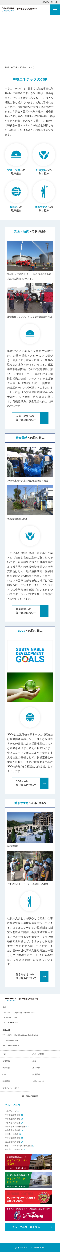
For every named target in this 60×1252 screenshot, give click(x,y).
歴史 (34, 1061)
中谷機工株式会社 (12, 1119)
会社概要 (6, 1061)
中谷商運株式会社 (12, 1130)
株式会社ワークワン (13, 1149)
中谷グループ (10, 1111)
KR (56, 2)
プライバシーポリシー (12, 1088)
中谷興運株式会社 (12, 1123)
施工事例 (36, 1068)
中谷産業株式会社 (12, 1138)
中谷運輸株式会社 (12, 1115)
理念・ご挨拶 (38, 1054)
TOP (4, 1054)
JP (44, 2)
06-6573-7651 (12, 1018)
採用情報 (36, 1074)
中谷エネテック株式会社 (15, 1126)
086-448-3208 (12, 1040)
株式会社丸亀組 (11, 1134)
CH (52, 2)
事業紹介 (6, 1068)
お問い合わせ (38, 1081)
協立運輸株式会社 (12, 1142)
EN (47, 2)
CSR (4, 1074)
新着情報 (6, 1081)
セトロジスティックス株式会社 (18, 1146)
